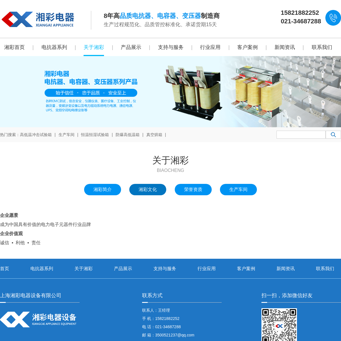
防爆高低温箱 (128, 134)
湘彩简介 (102, 189)
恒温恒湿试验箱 (95, 134)
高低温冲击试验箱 (36, 134)
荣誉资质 (193, 189)
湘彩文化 (148, 189)
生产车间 (66, 134)
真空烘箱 (154, 134)
